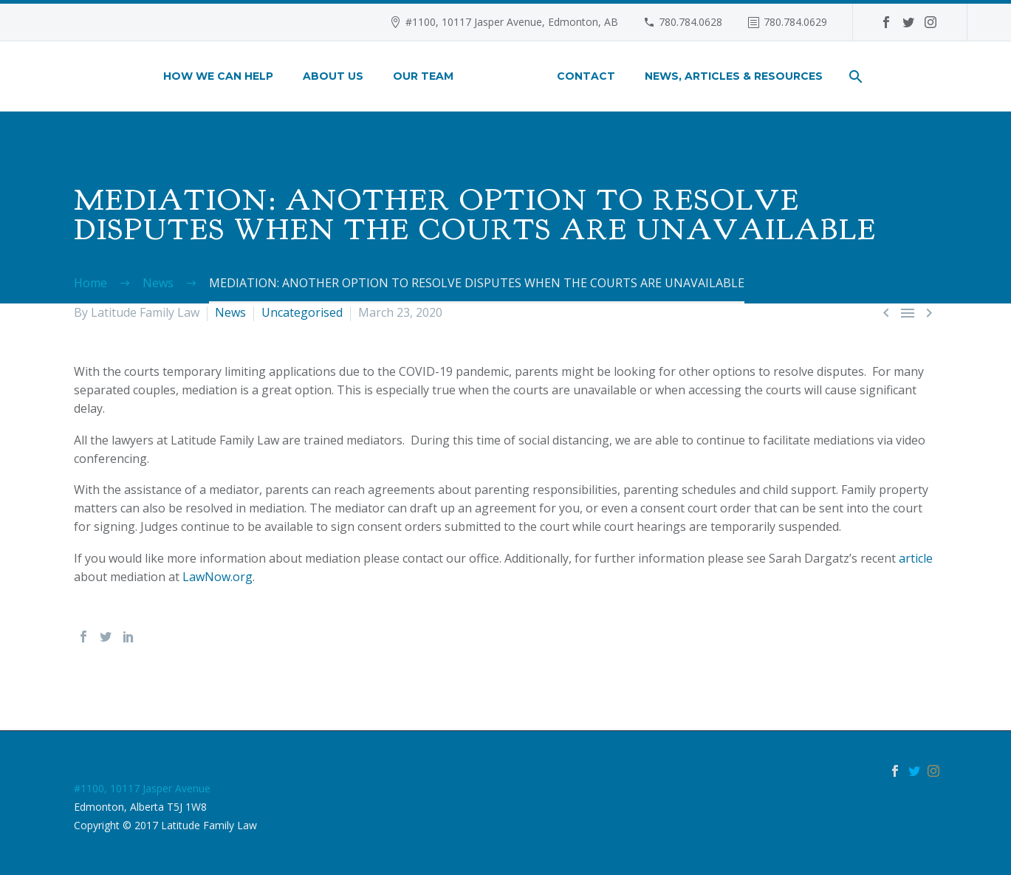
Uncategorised (302, 312)
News (230, 312)
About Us (333, 76)
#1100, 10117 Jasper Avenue (142, 788)
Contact (586, 76)
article (916, 558)
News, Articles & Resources (734, 76)
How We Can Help (218, 76)
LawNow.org (217, 577)
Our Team (423, 76)
